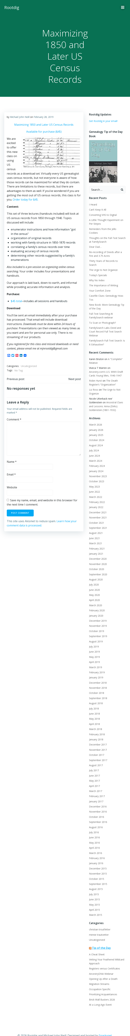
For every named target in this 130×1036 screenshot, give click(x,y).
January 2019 (96, 669)
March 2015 (95, 907)
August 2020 (95, 571)
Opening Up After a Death (103, 970)
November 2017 (97, 741)
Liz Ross (93, 381)
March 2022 (95, 489)
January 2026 (96, 422)
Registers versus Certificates (104, 960)
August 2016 (95, 819)
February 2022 (96, 494)
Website (12, 487)
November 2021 (97, 509)
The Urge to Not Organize (103, 262)
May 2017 (94, 772)
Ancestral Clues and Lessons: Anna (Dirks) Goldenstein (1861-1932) (106, 398)
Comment (14, 419)
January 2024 (96, 463)
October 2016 (96, 808)
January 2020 (96, 607)
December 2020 (97, 551)
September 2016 (98, 814)
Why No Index (96, 272)
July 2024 (94, 442)
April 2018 (94, 716)
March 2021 (95, 535)
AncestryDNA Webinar (101, 965)
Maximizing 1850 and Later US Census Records (43, 124)
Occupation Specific (99, 981)
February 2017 (96, 788)
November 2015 (97, 865)
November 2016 (97, 803)
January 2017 (96, 793)
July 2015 (94, 886)
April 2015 (94, 901)
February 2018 (96, 726)
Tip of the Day (101, 940)
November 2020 (97, 556)
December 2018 (97, 674)
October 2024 (96, 432)
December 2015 (97, 860)
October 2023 (96, 473)
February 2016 (96, 850)
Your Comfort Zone (99, 282)
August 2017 (95, 757)
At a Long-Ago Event (100, 996)
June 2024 (94, 447)
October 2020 (96, 561)
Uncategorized (29, 365)
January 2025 (96, 427)
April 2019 (94, 654)
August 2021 (95, 525)
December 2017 (97, 736)
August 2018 (95, 695)
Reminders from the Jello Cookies (107, 228)
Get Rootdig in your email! (103, 120)
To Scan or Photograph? (102, 314)
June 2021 (94, 530)
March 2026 (95, 416)
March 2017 (95, 783)
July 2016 (94, 824)
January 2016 (96, 855)
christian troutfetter (99, 921)
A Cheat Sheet (96, 946)
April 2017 (94, 778)
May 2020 (94, 587)
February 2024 (96, 458)
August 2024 (95, 437)
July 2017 (94, 762)
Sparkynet (105, 1027)
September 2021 (98, 519)
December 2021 (97, 504)
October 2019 (96, 623)
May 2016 (94, 834)
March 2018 (95, 721)
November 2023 (97, 468)
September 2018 (98, 690)
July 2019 (94, 638)
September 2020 (98, 566)
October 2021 (96, 514)
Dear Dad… (95, 242)
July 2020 (94, 576)
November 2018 (97, 679)
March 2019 (95, 659)
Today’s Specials (98, 267)
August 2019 (95, 633)
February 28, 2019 (43, 116)
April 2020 (94, 592)
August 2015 (95, 881)
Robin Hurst (95, 372)
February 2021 (96, 540)
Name (11, 461)
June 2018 (94, 705)
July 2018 (94, 700)
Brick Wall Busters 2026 (102, 991)
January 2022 (96, 499)
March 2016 (95, 845)
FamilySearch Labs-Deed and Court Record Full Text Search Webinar (105, 323)
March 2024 (95, 452)
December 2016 (97, 798)
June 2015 (94, 891)
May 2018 (94, 711)
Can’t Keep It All (97, 209)
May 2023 (94, 478)
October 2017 (96, 747)
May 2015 (94, 896)
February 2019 (96, 664)
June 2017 (94, 767)
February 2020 (96, 602)
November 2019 (97, 618)
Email (11, 474)
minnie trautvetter (98, 926)
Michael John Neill (19, 116)
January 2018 (96, 731)
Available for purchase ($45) (44, 131)
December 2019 (97, 612)
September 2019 (98, 628)
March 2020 (95, 597)
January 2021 (96, 545)
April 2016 (94, 840)
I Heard (93, 204)
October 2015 (96, 870)
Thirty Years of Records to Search (107, 256)
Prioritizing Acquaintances (103, 986)
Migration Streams (99, 976)
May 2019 (94, 649)
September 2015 (98, 876)
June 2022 (94, 483)
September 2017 (98, 752)
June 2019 (94, 643)
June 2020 (94, 581)
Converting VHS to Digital (102, 214)
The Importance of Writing (103, 277)
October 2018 (96, 685)
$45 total (16, 301)
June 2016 (94, 829)
